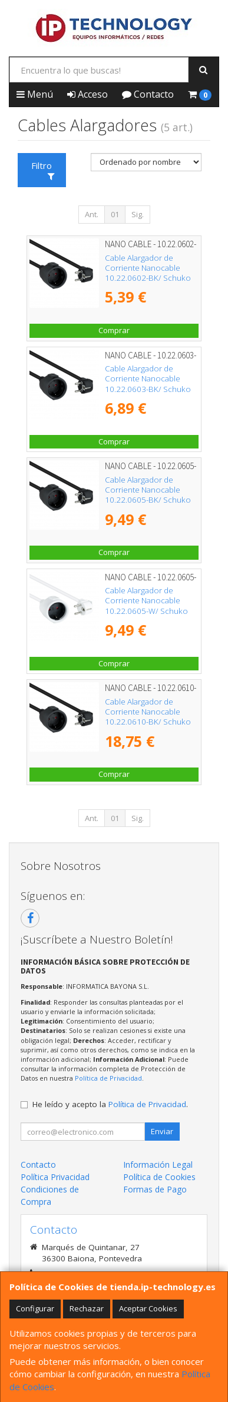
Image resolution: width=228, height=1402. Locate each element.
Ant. (91, 214)
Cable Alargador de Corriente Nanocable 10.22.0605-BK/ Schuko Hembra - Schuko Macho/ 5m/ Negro (150, 500)
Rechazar (87, 1308)
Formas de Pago (155, 1189)
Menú (34, 94)
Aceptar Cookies (148, 1308)
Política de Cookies (159, 1176)
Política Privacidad (55, 1176)
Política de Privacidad (108, 1078)
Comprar (114, 330)
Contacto (148, 94)
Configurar (35, 1308)
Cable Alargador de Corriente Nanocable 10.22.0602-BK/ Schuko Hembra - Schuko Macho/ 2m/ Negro (150, 278)
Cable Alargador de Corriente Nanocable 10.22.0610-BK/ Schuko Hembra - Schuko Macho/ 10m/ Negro (150, 721)
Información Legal (158, 1164)
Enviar (162, 1131)
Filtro (42, 170)
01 (115, 214)
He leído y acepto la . (110, 1104)
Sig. (137, 214)
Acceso (87, 94)
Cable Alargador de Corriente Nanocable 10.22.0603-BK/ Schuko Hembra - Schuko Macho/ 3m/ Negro (150, 388)
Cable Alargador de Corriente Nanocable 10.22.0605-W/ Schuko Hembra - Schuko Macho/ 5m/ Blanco (150, 610)
